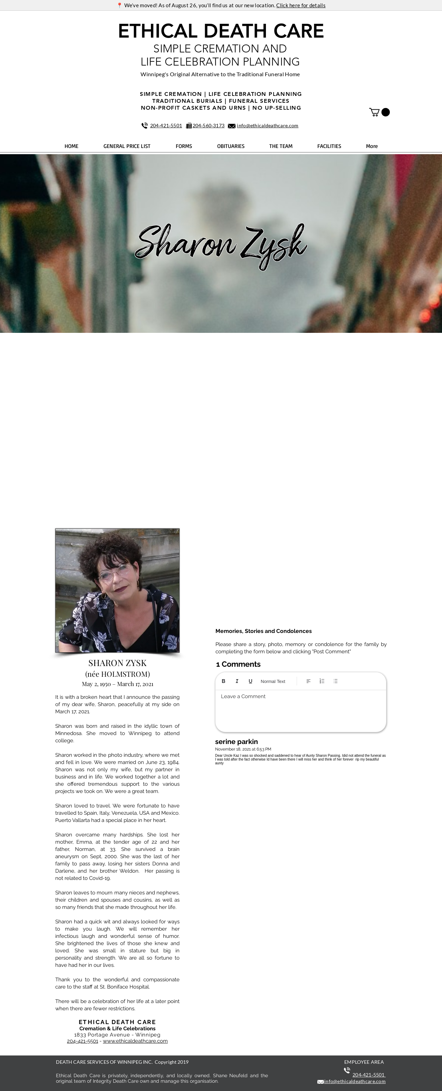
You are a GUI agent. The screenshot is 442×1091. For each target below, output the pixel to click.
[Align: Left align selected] (309, 681)
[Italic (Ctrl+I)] (237, 681)
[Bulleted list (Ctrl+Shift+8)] (335, 681)
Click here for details (301, 5)
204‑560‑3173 (209, 125)
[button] (379, 112)
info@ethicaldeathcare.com (267, 125)
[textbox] (301, 709)
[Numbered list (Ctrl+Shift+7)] (322, 681)
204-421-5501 (82, 1041)
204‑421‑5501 (166, 125)
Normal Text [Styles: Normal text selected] (273, 681)
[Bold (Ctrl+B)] (224, 681)
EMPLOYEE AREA (364, 1062)
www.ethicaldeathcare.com (135, 1041)
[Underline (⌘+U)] (251, 681)
